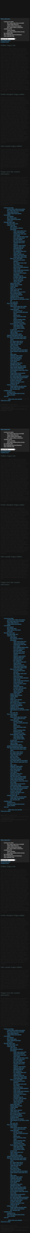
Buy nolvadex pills (15, 389)
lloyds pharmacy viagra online (18, 323)
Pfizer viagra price (5, 18)
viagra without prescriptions (14, 26)
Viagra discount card (15, 344)
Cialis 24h (12, 287)
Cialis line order (11, 225)
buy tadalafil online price (19, 251)
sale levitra (10, 220)
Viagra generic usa (18, 271)
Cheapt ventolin (17, 281)
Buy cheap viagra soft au (16, 341)
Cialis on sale (16, 268)
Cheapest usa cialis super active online (19, 234)
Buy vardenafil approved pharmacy (13, 34)
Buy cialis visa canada (19, 241)
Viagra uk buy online (15, 348)
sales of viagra (14, 332)
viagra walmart (17, 252)
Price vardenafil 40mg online (20, 236)
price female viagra (5, 40)
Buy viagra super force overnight (15, 23)
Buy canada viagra (12, 217)
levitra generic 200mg (19, 328)
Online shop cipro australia (15, 399)
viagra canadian (11, 30)
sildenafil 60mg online (16, 334)
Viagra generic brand (15, 374)
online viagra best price (19, 307)
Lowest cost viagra (9, 21)
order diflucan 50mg (18, 326)
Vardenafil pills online (16, 357)
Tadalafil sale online (15, 364)
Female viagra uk (17, 310)
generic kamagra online (19, 319)
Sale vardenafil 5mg (9, 36)
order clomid (13, 226)
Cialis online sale (14, 290)
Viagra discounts (14, 309)
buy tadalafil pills (8, 33)
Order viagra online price (19, 231)
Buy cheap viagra (14, 347)
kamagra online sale (12, 384)
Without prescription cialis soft (15, 335)
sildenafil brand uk (18, 248)
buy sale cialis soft (18, 278)
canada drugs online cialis (20, 257)
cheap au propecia (18, 265)
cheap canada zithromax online (18, 367)
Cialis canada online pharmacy (21, 270)
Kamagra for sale (17, 320)
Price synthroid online (16, 293)
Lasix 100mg (13, 305)
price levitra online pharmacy (20, 267)
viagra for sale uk (14, 383)
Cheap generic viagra (18, 322)
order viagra (13, 354)
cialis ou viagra (14, 345)
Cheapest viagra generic (19, 245)
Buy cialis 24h (14, 302)
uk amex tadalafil (17, 239)
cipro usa (6, 396)
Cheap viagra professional (17, 368)
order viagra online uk (16, 358)
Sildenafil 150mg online (16, 355)
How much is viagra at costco (17, 291)
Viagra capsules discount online (18, 386)
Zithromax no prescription (17, 297)
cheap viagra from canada (20, 255)
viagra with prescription (16, 379)
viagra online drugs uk (13, 24)
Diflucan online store (18, 246)
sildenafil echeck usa (18, 254)
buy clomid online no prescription (19, 349)
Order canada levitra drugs (14, 219)
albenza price (16, 315)
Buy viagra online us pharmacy (15, 27)
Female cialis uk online (16, 284)
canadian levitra (8, 28)
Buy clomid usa (17, 249)
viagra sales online (15, 283)
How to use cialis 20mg (16, 258)
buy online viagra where (16, 342)
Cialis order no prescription (17, 387)
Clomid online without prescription (16, 209)
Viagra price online (5, 400)
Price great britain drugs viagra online (16, 336)
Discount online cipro (9, 222)
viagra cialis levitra (18, 280)
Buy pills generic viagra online (18, 365)
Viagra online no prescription (17, 373)
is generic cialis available (19, 277)
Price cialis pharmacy (12, 303)
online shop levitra (18, 325)
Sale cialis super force (19, 238)
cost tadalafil (7, 215)
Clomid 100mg (14, 286)
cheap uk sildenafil (15, 360)
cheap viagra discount (19, 232)
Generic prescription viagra (17, 381)
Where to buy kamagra (16, 289)
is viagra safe (13, 329)
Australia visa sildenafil (16, 294)
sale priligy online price (16, 363)
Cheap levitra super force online (18, 306)
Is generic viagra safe (15, 380)
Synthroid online (14, 296)
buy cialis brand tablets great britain (19, 376)
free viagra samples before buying (15, 31)
